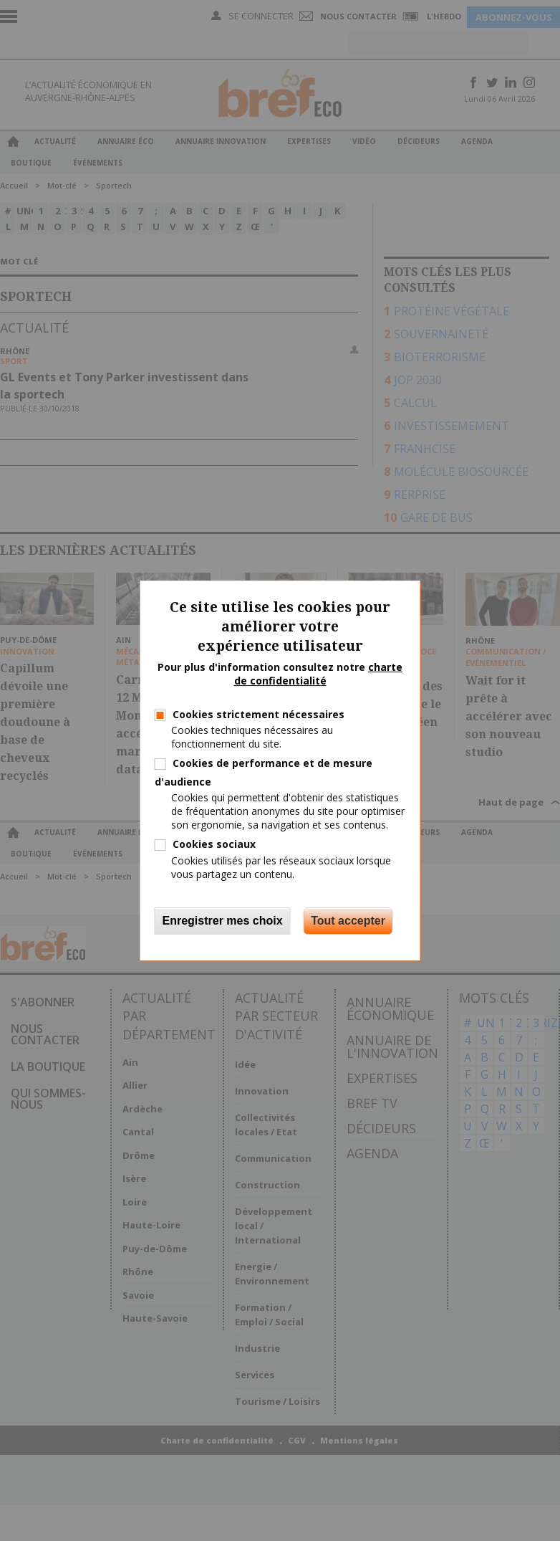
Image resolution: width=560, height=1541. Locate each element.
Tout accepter (348, 921)
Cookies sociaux (214, 844)
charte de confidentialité (318, 674)
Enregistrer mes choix (223, 921)
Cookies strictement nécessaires (258, 714)
